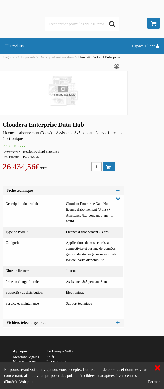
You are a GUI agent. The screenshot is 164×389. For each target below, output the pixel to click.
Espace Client (145, 46)
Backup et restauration (56, 57)
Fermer (154, 382)
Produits (14, 46)
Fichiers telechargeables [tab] (63, 322)
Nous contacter (24, 362)
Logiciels (10, 57)
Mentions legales (26, 357)
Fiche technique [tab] (63, 190)
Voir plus (26, 382)
